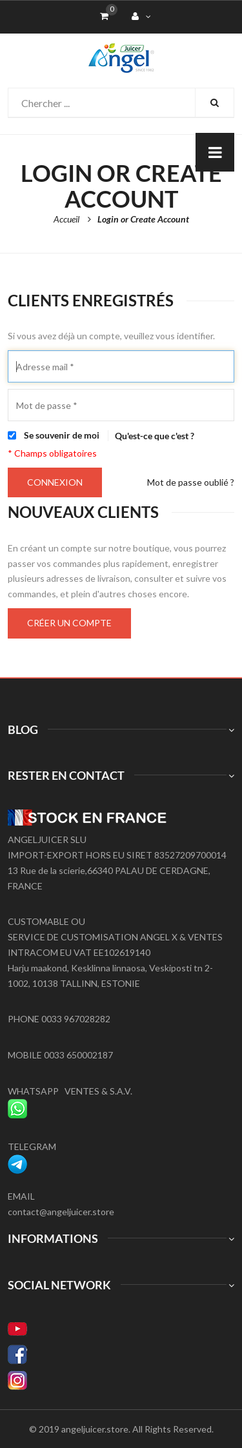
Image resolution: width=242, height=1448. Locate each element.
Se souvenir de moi (61, 435)
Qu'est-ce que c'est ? (154, 435)
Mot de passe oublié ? (190, 482)
